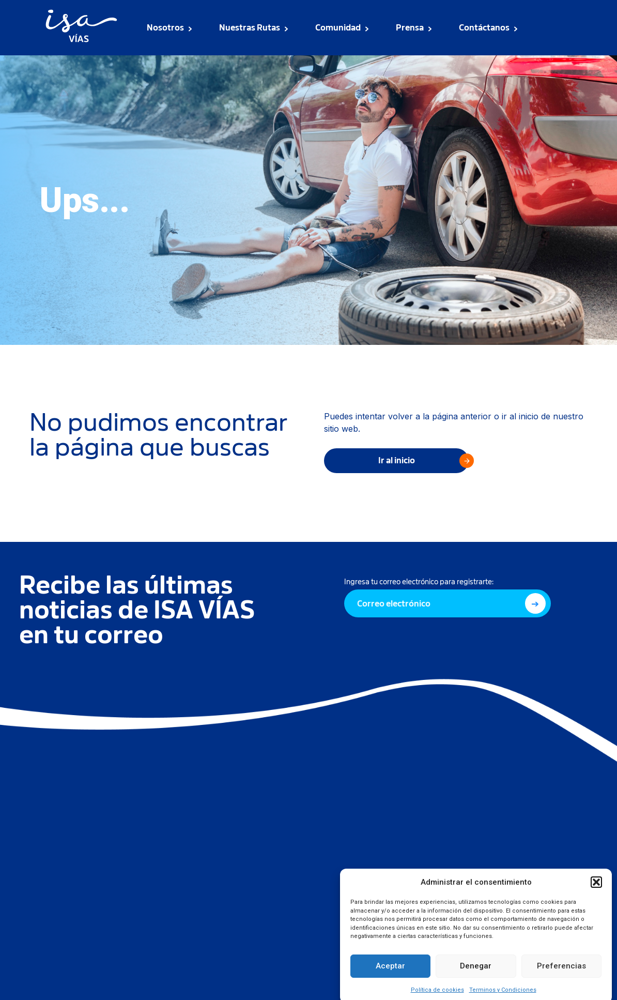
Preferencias (561, 975)
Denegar (475, 975)
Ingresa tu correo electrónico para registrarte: (418, 581)
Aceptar (390, 975)
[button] (596, 891)
